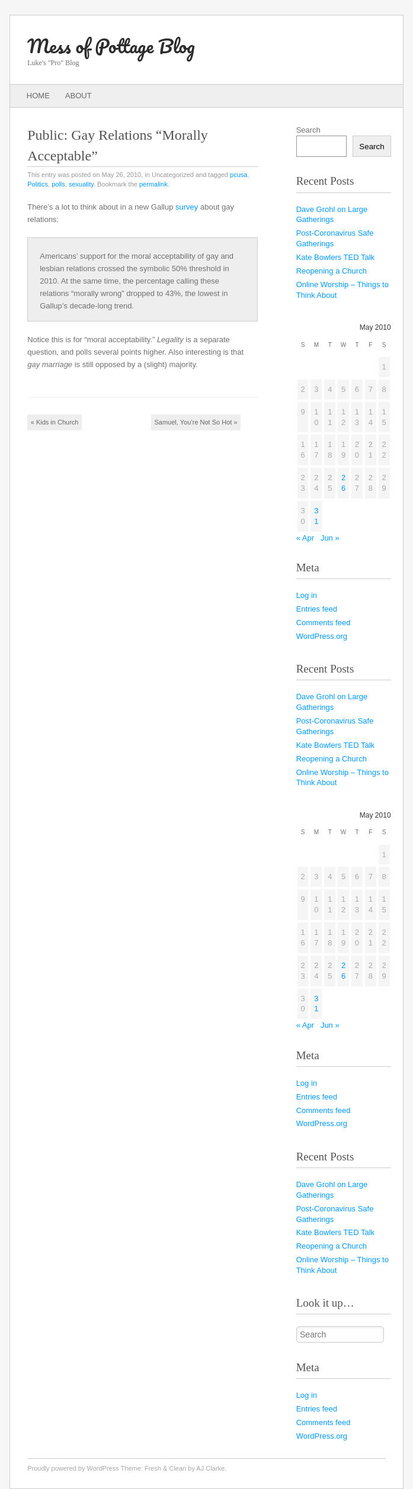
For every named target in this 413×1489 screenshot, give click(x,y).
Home (38, 95)
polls (58, 184)
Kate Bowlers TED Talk (335, 257)
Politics (37, 184)
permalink (153, 184)
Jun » (330, 537)
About (78, 95)
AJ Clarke (210, 1468)
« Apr (305, 537)
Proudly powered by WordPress (73, 1468)
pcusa (238, 174)
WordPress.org (321, 636)
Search (308, 130)
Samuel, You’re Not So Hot (196, 422)
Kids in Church (55, 422)
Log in (306, 595)
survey (186, 206)
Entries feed (316, 608)
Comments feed (323, 622)
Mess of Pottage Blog (110, 46)
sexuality (81, 184)
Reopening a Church (331, 270)
